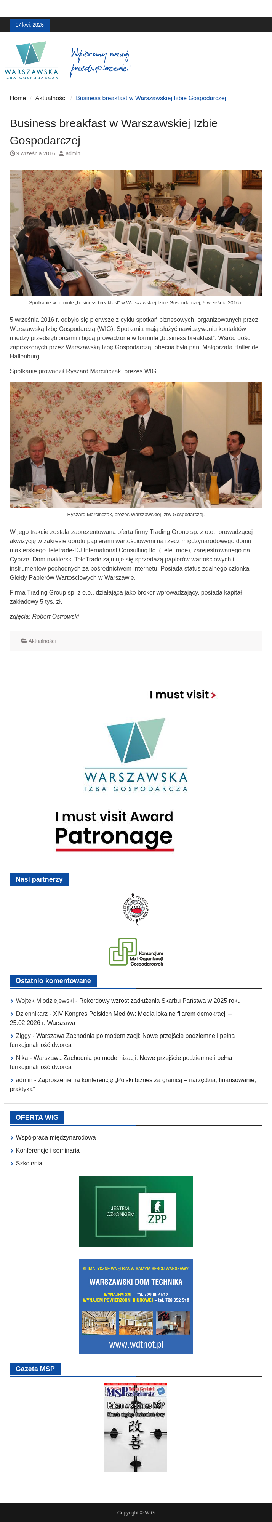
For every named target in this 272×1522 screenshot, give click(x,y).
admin (73, 153)
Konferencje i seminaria (48, 1150)
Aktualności (42, 641)
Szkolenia (29, 1163)
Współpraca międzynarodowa (56, 1137)
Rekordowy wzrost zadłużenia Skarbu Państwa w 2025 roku (160, 1001)
